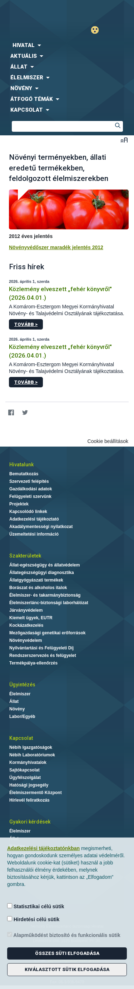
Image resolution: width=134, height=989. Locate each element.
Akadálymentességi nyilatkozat (41, 526)
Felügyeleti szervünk (30, 496)
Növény (17, 709)
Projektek (19, 504)
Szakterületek (25, 556)
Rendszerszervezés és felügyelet (42, 655)
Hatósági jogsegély (28, 785)
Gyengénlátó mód (97, 30)
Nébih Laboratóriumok (32, 754)
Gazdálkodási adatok (30, 488)
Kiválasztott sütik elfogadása (67, 969)
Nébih (33, 11)
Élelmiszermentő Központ (35, 792)
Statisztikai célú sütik (35, 906)
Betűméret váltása (124, 139)
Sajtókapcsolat (24, 770)
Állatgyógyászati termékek (36, 580)
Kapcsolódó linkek (28, 511)
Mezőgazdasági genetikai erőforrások (47, 632)
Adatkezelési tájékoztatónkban (43, 848)
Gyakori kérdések (29, 822)
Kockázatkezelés (26, 625)
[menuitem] (67, 45)
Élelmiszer (19, 693)
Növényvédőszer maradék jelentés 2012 (56, 247)
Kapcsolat (21, 738)
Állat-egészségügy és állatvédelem (44, 565)
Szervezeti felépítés (29, 481)
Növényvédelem (25, 640)
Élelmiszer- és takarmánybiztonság (44, 595)
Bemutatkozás (23, 473)
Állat (14, 701)
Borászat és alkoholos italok (38, 587)
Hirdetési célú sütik (33, 919)
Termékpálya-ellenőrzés (33, 663)
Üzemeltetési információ (34, 534)
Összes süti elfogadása (67, 953)
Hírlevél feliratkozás (29, 800)
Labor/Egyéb (22, 716)
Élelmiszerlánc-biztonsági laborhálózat (48, 602)
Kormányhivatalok (27, 762)
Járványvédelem (26, 610)
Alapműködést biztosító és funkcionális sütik (63, 935)
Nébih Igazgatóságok (30, 747)
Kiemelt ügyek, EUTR (31, 617)
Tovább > (26, 324)
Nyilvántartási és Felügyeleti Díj (41, 647)
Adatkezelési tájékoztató (34, 519)
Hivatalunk (21, 464)
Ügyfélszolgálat (25, 777)
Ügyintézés (22, 684)
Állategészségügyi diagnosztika (41, 572)
